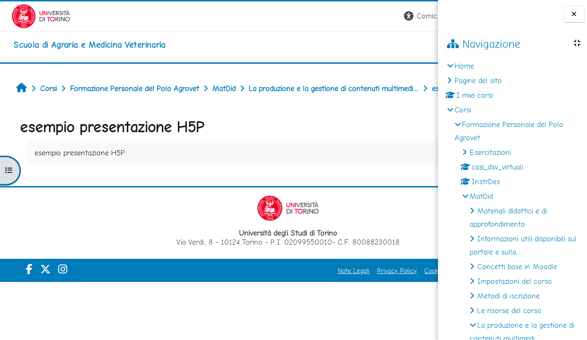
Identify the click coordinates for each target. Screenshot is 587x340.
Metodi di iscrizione (508, 295)
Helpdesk (381, 46)
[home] (78, 45)
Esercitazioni (490, 152)
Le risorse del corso (509, 310)
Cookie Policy (316, 291)
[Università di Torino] (29, 15)
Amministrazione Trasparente (385, 291)
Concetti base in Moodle (517, 266)
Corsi (463, 109)
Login (421, 15)
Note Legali (227, 291)
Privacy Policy (270, 291)
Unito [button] (327, 46)
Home (464, 65)
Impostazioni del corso (514, 281)
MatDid (481, 196)
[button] (306, 16)
